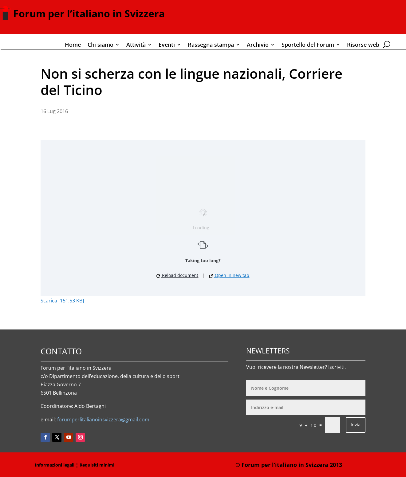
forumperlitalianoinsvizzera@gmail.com (103, 419)
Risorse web (363, 45)
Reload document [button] (177, 275)
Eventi (167, 45)
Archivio (258, 45)
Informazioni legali (54, 465)
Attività (136, 45)
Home (73, 45)
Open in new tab (229, 275)
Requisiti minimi (97, 465)
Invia (356, 425)
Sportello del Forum (308, 45)
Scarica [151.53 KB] (62, 300)
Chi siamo (100, 45)
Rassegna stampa (211, 45)
